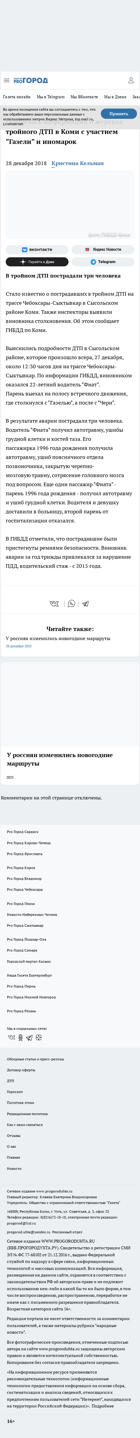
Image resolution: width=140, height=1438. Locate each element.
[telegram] (87, 604)
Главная (13, 1157)
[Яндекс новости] (103, 249)
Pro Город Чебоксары (25, 889)
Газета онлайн (17, 96)
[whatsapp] (71, 604)
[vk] (54, 604)
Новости (14, 1168)
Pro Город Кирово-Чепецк (29, 843)
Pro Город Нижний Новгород (31, 997)
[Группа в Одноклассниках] (20, 1038)
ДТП (10, 1080)
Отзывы (14, 1135)
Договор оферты (21, 1070)
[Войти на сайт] (131, 80)
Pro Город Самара (22, 950)
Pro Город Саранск (22, 831)
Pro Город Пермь (21, 986)
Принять (119, 113)
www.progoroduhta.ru (54, 1191)
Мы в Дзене (115, 96)
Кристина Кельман (78, 163)
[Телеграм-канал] (103, 261)
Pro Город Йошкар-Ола (26, 939)
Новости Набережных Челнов (32, 914)
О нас (11, 1146)
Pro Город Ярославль (25, 853)
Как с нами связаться (25, 1124)
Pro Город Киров (21, 867)
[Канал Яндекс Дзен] (37, 261)
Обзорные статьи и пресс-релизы (35, 1059)
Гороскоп (15, 1091)
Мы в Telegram (51, 96)
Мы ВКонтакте (84, 96)
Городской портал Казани (29, 961)
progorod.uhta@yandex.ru (29, 1232)
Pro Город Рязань (21, 1011)
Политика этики (20, 1102)
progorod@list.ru (21, 1223)
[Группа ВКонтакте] (37, 249)
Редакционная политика (27, 1113)
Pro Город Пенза (21, 903)
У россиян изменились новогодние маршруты (70, 642)
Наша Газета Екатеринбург (29, 975)
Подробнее (103, 1406)
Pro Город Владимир (24, 878)
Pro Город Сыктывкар (25, 925)
